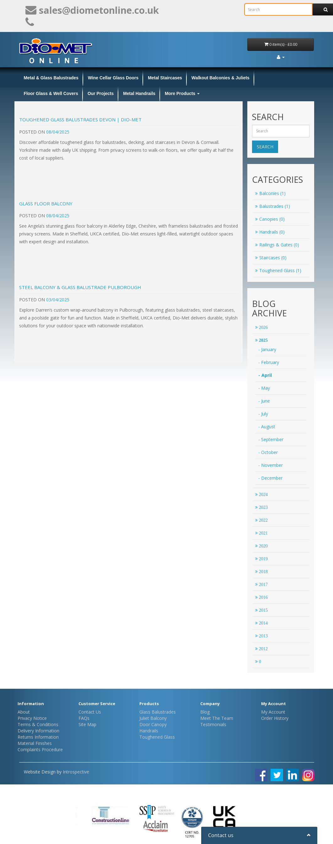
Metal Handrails (139, 93)
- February (268, 362)
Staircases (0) (271, 258)
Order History (274, 718)
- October (268, 452)
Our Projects (101, 93)
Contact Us (89, 712)
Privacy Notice (32, 718)
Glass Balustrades (157, 712)
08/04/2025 (57, 132)
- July (263, 414)
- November (270, 465)
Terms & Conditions (38, 724)
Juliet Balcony (153, 718)
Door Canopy (153, 724)
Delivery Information (38, 731)
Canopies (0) (270, 219)
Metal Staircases (165, 77)
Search (265, 147)
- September (270, 439)
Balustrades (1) (272, 206)
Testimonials (213, 724)
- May (264, 388)
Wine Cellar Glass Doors (113, 77)
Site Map (87, 724)
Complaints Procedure (40, 749)
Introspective (76, 772)
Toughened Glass (157, 737)
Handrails (148, 731)
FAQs (83, 718)
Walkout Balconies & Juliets (220, 77)
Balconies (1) (270, 193)
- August (266, 427)
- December (270, 478)
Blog (205, 712)
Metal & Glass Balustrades (51, 77)
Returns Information (38, 737)
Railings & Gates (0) (277, 245)
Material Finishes (35, 743)
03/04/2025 (57, 300)
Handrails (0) (270, 232)
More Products (182, 93)
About (24, 712)
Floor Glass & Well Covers (51, 93)
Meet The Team (216, 718)
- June (264, 401)
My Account (273, 712)
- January (267, 349)
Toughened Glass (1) (278, 270)
